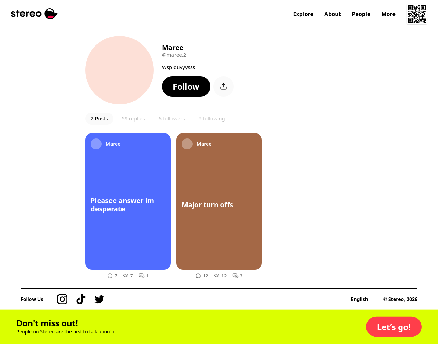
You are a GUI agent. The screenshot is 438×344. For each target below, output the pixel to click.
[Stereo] (34, 13)
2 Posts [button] (99, 118)
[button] (186, 86)
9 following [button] (211, 118)
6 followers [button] (171, 118)
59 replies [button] (133, 118)
